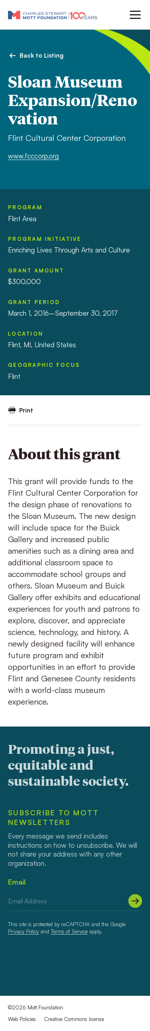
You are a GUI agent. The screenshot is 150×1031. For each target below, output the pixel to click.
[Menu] (134, 14)
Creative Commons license (74, 1019)
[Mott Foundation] (52, 15)
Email (17, 881)
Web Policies (22, 1019)
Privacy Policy (23, 931)
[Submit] (135, 901)
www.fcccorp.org (33, 156)
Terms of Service (69, 931)
